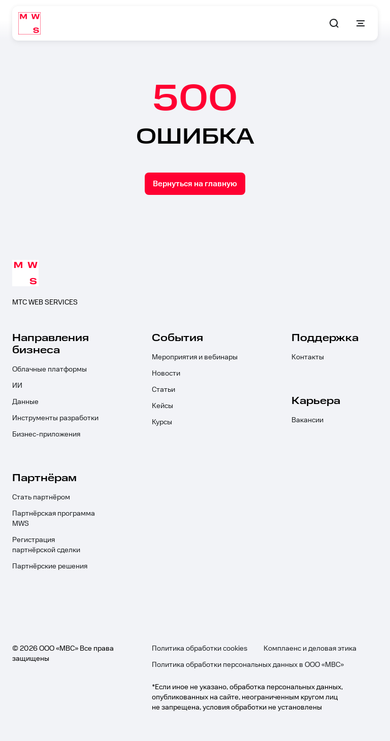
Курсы (162, 422)
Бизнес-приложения (46, 434)
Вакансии (307, 420)
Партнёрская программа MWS (53, 519)
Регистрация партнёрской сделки (46, 545)
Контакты (307, 357)
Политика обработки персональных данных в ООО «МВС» (248, 665)
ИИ (17, 386)
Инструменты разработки (55, 418)
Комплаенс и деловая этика (310, 649)
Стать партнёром (41, 497)
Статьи (163, 390)
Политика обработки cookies (199, 649)
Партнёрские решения (49, 566)
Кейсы (162, 406)
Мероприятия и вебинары (195, 357)
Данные (25, 402)
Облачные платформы (49, 369)
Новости (166, 373)
